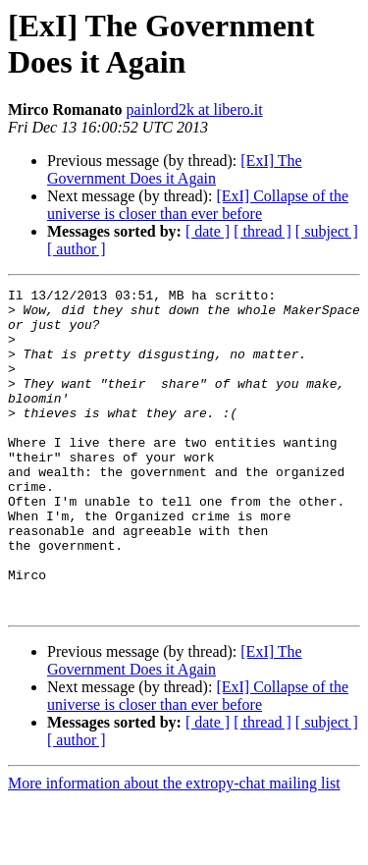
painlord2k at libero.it (195, 109)
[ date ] (207, 231)
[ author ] (76, 249)
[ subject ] (326, 231)
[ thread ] (262, 231)
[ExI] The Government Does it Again (174, 169)
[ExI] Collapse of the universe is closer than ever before (197, 205)
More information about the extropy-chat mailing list (174, 847)
